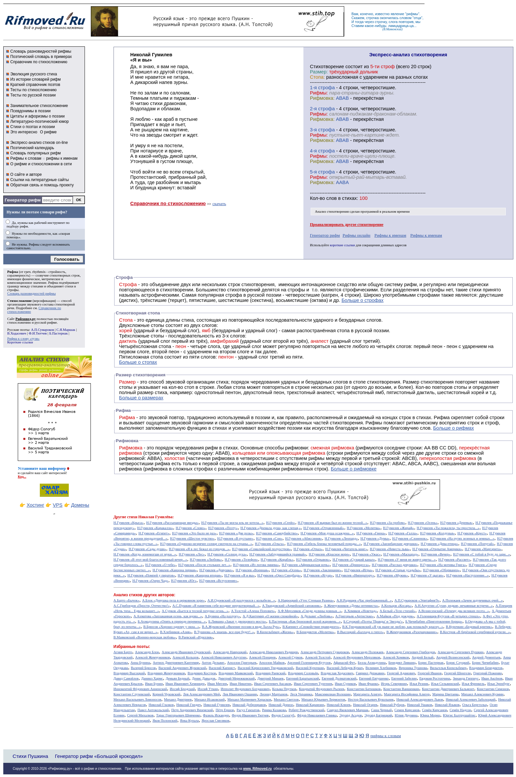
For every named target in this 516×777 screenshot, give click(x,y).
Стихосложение (19, 301)
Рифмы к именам (390, 235)
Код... (22, 476)
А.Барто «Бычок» (127, 600)
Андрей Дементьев (486, 657)
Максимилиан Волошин (333, 694)
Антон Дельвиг (213, 662)
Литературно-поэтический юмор (39, 121)
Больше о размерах (141, 397)
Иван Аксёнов (492, 678)
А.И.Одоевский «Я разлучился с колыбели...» (241, 600)
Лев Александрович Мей (201, 694)
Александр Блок (147, 652)
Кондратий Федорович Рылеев (321, 689)
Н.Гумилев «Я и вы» (239, 575)
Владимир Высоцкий (129, 673)
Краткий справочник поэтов (35, 84)
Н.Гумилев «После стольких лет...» (204, 565)
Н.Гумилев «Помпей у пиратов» (151, 575)
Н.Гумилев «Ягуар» (318, 575)
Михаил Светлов (286, 699)
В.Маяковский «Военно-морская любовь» (145, 637)
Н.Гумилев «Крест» (472, 533)
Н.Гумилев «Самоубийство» (277, 533)
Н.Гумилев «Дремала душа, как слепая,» (271, 528)
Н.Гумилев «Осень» (422, 522)
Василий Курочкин (310, 668)
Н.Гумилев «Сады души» (147, 549)
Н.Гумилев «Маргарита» (483, 549)
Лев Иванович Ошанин (239, 694)
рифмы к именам (61, 158)
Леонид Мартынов (273, 694)
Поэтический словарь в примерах (41, 56)
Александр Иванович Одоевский (186, 652)
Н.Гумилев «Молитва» (363, 528)
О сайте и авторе (26, 174)
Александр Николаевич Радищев (273, 652)
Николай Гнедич (188, 705)
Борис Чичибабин (485, 662)
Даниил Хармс (152, 678)
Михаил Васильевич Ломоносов (137, 699)
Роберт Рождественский (306, 710)
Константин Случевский (132, 694)
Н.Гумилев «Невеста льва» (390, 549)
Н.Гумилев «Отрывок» (313, 559)
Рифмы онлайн (357, 235)
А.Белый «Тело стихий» (398, 611)
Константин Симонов (493, 689)
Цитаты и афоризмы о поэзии (37, 116)
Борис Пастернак (431, 662)
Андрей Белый (422, 657)
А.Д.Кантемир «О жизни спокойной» (270, 616)
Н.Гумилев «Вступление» (218, 580)
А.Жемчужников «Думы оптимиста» (351, 605)
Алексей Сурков (290, 657)
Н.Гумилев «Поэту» (223, 528)
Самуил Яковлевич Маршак (347, 710)
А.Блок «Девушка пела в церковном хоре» (173, 600)
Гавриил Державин (370, 673)
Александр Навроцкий (229, 652)
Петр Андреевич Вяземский (192, 710)
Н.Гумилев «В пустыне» (235, 538)
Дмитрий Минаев (270, 678)
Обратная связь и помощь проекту (42, 185)
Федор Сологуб (283, 715)
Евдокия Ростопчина (434, 678)
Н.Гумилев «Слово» (190, 528)
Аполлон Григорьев (241, 662)
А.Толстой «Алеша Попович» (253, 611)
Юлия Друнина (406, 715)
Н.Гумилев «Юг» (183, 580)
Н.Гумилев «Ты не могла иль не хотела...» (232, 522)
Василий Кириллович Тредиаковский (265, 668)
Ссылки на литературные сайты (39, 179)
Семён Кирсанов (434, 710)
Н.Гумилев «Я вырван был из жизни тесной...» (332, 522)
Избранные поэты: (132, 646)
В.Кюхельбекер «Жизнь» (275, 632)
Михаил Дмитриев (178, 699)
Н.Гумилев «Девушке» (216, 570)
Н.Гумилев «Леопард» (341, 538)
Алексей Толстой (317, 657)
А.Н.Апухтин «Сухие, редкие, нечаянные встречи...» (454, 605)
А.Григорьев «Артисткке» (354, 616)
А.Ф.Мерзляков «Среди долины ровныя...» (309, 611)
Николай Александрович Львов (420, 699)
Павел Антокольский (153, 710)
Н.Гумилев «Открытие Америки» (437, 549)
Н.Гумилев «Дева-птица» (439, 544)
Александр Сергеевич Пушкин (460, 652)
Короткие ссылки (20, 342)
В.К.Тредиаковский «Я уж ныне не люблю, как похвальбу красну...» (392, 627)
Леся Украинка (301, 694)
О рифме (48, 132)
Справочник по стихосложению (38, 62)
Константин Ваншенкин (401, 689)
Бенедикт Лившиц (401, 662)
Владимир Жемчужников (166, 673)
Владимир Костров (202, 673)
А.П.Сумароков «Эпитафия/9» (417, 600)
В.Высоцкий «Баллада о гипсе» (360, 632)
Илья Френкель (473, 683)
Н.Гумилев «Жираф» (398, 528)
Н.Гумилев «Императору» (354, 575)
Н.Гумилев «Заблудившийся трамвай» (277, 554)
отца (417, 18)
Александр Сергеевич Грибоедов (410, 652)
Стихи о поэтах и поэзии (32, 126)
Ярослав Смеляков (215, 720)
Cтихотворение (327, 66)
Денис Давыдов (203, 678)
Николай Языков (447, 705)
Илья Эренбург (498, 683)
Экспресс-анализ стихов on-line (39, 142)
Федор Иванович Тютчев (250, 715)
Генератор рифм (22, 200)
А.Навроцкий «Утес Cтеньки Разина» (306, 600)
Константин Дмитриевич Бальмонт (448, 689)
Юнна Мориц (430, 715)
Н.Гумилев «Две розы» (236, 533)
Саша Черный (381, 710)
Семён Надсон (460, 710)
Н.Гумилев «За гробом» (387, 522)
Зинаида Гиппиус (466, 678)
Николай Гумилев (216, 705)
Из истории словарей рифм (35, 79)
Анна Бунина (140, 662)
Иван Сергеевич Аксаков (272, 683)
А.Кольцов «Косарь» (396, 605)
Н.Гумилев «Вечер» (435, 554)
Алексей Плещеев (262, 657)
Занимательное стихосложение (39, 105)
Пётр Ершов (225, 710)
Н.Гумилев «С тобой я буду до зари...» (481, 554)
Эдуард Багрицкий (378, 715)
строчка (372, 18)
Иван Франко (368, 683)
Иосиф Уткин (207, 689)
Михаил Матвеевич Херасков (249, 699)
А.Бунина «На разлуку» (222, 616)
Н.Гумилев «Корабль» (277, 559)
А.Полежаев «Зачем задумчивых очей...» (472, 600)
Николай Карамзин (310, 705)
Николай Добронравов (249, 705)
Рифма (12, 272)
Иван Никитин (240, 683)
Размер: (319, 71)
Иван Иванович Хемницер (185, 683)
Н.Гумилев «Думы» (375, 538)
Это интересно (23, 132)
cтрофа (326, 87)
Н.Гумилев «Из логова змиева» (256, 565)
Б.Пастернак (58, 333)
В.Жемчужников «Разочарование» (411, 632)
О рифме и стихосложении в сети (41, 164)
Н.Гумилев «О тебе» (160, 565)
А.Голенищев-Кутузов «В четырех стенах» (448, 616)
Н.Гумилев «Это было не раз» (194, 533)
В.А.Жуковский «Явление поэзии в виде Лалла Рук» (241, 627)
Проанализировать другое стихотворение (346, 224)
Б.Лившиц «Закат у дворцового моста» (237, 621)
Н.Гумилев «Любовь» (206, 559)
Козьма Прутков (284, 689)
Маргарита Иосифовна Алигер (407, 694)
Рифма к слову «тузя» (23, 338)
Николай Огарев (365, 705)
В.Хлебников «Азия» (175, 632)
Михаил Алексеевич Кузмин (482, 694)
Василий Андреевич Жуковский (182, 668)
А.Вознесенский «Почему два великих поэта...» (453, 611)
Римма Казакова (274, 710)
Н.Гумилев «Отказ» (308, 549)
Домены (80, 505)
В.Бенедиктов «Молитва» (315, 632)
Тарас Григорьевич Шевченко (178, 715)
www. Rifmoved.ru (257, 768)
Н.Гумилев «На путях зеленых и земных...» (462, 538)
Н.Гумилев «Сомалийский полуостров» (261, 549)
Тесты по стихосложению (33, 90)
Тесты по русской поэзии (33, 95)
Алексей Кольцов (185, 657)
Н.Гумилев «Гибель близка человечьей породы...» (324, 544)
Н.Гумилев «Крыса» (128, 522)
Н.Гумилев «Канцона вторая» (199, 575)
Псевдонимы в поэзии (30, 111)
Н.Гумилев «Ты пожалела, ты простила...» (448, 528)
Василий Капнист (222, 668)
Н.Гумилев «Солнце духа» (226, 554)
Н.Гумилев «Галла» (402, 533)
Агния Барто (123, 652)
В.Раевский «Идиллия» (195, 637)
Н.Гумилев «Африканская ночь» (306, 565)
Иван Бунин (154, 683)
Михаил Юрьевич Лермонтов (323, 699)
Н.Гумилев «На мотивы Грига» (443, 565)
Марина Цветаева (445, 694)
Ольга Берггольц (474, 705)
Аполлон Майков (272, 662)
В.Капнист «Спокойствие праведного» (311, 627)
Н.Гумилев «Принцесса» (350, 565)
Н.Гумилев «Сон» (269, 538)
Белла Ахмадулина (372, 662)
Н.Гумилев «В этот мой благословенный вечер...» (150, 559)
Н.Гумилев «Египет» (154, 533)
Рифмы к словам (25, 158)
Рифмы (374, 422)
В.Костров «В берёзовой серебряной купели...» (475, 632)
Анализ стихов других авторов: (144, 595)
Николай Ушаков (419, 705)
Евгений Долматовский (339, 678)
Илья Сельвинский (445, 683)
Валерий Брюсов (143, 668)
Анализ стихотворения (332, 211)
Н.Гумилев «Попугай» (477, 544)
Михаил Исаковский (209, 699)
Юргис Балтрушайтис (459, 715)
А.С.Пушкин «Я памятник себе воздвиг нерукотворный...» (215, 605)
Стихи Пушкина (30, 756)
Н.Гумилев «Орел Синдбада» (279, 575)
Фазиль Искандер (216, 715)
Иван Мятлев (217, 683)
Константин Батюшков (364, 689)
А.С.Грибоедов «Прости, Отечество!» (142, 605)
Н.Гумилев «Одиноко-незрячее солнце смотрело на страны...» (206, 544)
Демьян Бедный (177, 678)
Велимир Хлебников (381, 668)
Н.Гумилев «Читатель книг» (346, 549)
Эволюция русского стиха (33, 74)
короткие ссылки (342, 245)
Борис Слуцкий (457, 662)
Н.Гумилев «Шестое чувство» (192, 538)
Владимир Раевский (270, 673)
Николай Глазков (160, 705)
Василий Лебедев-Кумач (344, 668)
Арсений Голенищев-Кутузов (309, 662)
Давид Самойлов (126, 678)
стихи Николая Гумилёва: (150, 517)
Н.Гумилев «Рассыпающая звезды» (172, 522)
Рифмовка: (322, 98)
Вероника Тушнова (413, 668)
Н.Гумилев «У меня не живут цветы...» (407, 559)
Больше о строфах (363, 300)
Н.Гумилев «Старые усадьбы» (397, 570)
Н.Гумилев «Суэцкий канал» (353, 559)
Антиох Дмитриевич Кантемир (176, 662)
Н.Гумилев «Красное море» (329, 554)
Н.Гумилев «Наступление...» (467, 575)
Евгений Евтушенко (374, 678)
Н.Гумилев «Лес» (192, 554)
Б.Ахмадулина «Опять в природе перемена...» (172, 621)
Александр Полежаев (367, 652)
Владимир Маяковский (236, 673)
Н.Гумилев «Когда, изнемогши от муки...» (145, 554)
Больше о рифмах (453, 428)
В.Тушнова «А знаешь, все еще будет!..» (224, 632)
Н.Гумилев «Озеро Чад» (150, 580)
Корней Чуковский (166, 694)
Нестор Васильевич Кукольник (371, 699)
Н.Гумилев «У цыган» (427, 575)
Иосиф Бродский (182, 689)
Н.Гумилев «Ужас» (366, 554)
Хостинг (35, 505)
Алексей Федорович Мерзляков (356, 657)
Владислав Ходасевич (337, 673)
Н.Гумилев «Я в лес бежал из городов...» (199, 549)
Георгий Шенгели (457, 673)
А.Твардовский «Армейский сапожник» (291, 605)
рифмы (412, 14)
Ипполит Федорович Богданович (245, 689)
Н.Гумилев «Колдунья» (437, 533)
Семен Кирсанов (407, 710)
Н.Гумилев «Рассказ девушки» (394, 565)
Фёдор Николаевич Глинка (316, 715)
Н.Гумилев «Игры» (358, 570)
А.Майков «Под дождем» (395, 616)
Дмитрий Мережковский (236, 678)
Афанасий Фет (344, 662)
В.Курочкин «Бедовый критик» (469, 627)
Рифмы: (319, 92)
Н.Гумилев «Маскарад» (400, 554)
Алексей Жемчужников (152, 657)
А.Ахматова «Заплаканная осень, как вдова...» (168, 616)
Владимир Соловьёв (303, 673)
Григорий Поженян (487, 673)
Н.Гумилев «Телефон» (241, 559)
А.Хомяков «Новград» (360, 611)
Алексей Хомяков (396, 657)
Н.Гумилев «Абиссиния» (303, 538)
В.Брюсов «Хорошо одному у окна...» (171, 627)
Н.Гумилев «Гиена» (371, 533)
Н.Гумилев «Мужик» (392, 575)
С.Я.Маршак (65, 330)
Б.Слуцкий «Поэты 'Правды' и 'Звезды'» (373, 621)
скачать (219, 203)
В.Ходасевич (16, 333)
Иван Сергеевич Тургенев (313, 683)
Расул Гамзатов (248, 710)
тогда (359, 22)
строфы (12, 290)
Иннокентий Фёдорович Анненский (140, 689)
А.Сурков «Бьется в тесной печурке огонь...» (195, 611)
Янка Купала (189, 720)
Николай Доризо (281, 705)
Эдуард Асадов (350, 715)
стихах (349, 198)
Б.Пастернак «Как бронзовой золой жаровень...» (305, 621)
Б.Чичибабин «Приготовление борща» (433, 621)
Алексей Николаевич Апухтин (223, 657)
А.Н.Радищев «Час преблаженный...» (364, 600)
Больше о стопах (138, 362)
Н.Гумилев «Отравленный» (323, 528)
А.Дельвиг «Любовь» (317, 616)
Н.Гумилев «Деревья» (456, 522)
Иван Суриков (345, 683)
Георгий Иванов (430, 673)
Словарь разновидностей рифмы (40, 51)
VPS (58, 505)
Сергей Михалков (140, 715)
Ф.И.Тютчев (38, 333)
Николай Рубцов (392, 705)
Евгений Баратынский (302, 678)
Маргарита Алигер (367, 694)
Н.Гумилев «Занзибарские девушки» (391, 544)
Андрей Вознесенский (452, 657)
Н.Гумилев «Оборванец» (441, 570)
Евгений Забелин (404, 678)
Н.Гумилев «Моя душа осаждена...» (327, 533)
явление (397, 14)
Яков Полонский (164, 720)
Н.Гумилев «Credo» (280, 522)
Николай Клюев (338, 705)
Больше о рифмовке (353, 468)
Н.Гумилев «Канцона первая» (175, 570)
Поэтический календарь (32, 148)
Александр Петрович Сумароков (324, 652)
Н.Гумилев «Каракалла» (155, 528)
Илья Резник (419, 683)
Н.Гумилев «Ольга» (269, 544)
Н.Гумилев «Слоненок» (409, 538)
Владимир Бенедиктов (486, 668)
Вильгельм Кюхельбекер (448, 668)
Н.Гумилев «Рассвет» (454, 559)
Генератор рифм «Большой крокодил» (99, 756)
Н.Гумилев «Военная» (252, 570)
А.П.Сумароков (42, 330)
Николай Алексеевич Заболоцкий (471, 699)
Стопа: (317, 77)
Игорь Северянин (394, 683)
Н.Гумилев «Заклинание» (323, 570)
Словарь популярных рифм (35, 153)
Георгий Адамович (401, 673)
